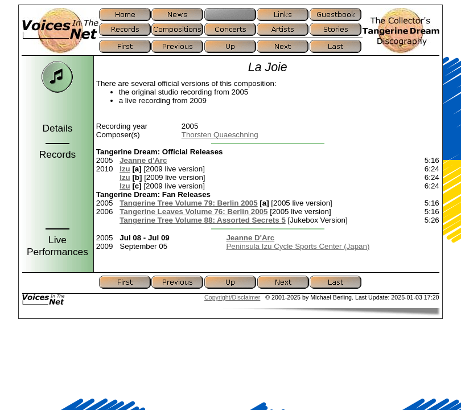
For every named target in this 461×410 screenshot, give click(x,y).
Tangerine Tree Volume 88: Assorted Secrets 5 (203, 220)
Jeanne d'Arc (143, 160)
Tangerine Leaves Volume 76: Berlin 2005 (193, 211)
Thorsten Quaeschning (220, 134)
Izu (125, 169)
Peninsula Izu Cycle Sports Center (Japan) (297, 246)
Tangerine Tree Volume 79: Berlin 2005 (188, 203)
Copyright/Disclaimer (232, 297)
